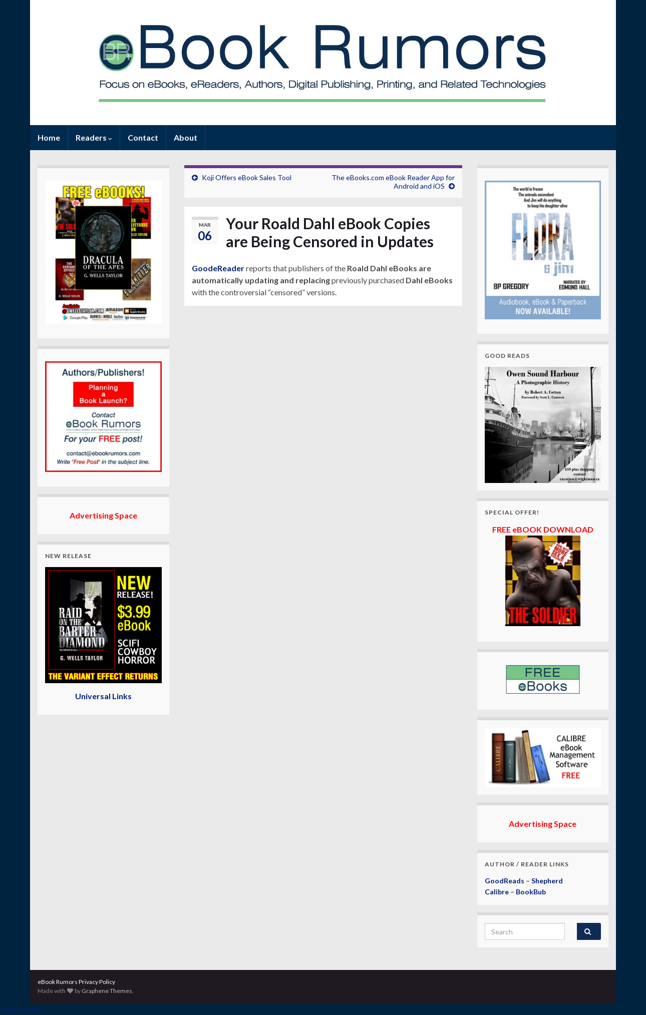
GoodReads (504, 880)
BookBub (531, 891)
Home (49, 137)
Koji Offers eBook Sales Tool (246, 177)
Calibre (497, 891)
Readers (94, 137)
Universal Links (103, 696)
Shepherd (547, 880)
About (185, 137)
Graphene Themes (107, 990)
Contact (143, 137)
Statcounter (20, 1008)
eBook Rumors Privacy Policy (76, 981)
